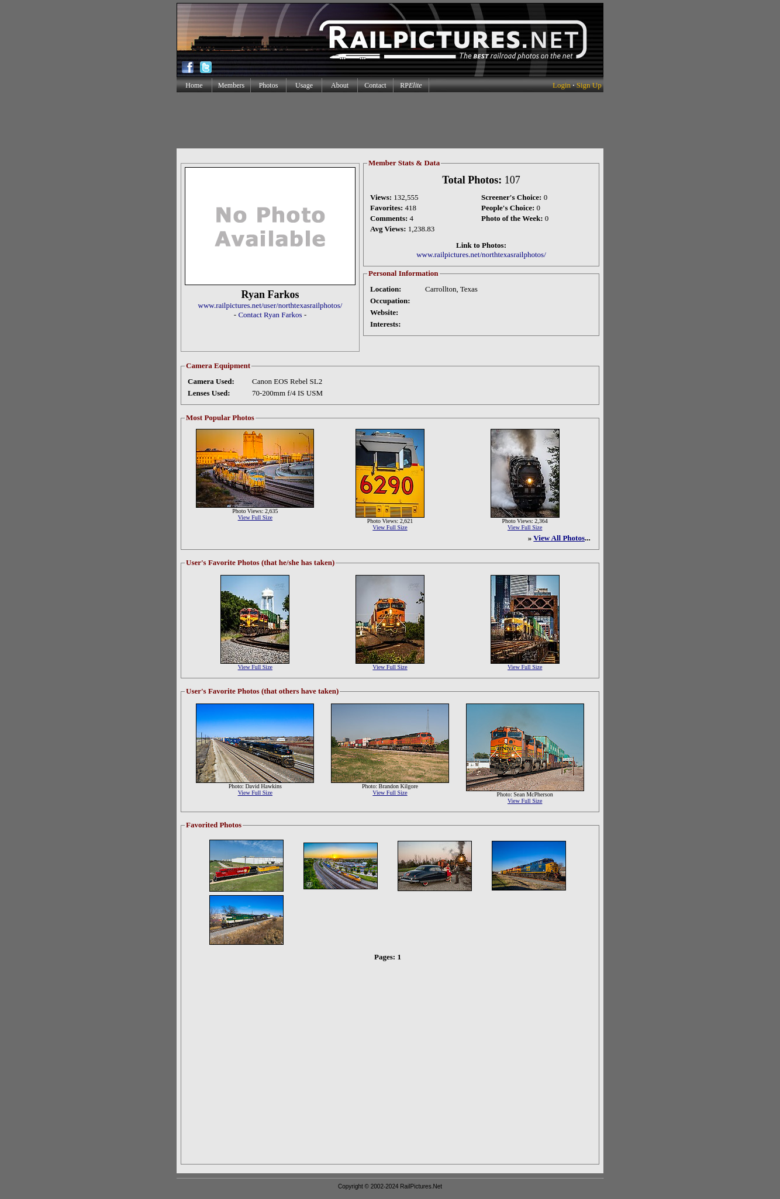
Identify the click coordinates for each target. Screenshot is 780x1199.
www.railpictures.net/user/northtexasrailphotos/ (270, 305)
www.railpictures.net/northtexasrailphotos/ (481, 254)
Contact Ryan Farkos (270, 314)
